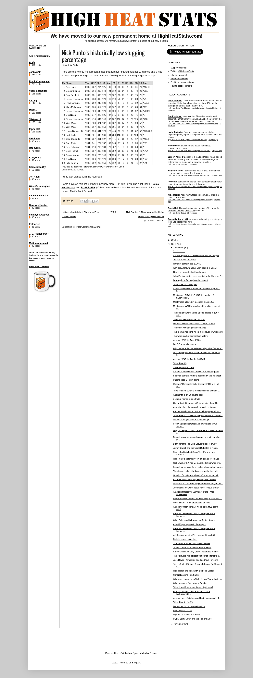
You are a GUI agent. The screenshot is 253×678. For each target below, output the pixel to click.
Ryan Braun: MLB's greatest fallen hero (191, 502)
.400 (94, 111)
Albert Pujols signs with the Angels (189, 524)
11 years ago (192, 164)
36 (140, 159)
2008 (87, 91)
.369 (94, 107)
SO (140, 83)
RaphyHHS (35, 148)
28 (109, 131)
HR (127, 83)
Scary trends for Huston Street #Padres (191, 543)
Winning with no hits (182, 610)
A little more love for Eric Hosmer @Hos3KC (194, 535)
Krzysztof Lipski (176, 170)
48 (140, 139)
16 (63, 147)
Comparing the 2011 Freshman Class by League (196, 255)
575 (114, 115)
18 (63, 155)
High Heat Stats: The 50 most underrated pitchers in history (190, 200)
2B (123, 83)
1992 (87, 131)
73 (140, 127)
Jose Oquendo (73, 139)
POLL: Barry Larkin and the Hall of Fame (192, 619)
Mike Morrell (174, 195)
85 (140, 111)
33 (109, 107)
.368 (94, 99)
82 (136, 131)
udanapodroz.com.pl (177, 148)
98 (136, 123)
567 (114, 107)
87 (119, 115)
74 (136, 91)
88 (136, 99)
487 (114, 147)
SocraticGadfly (37, 167)
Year (87, 83)
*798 (145, 119)
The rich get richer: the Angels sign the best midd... (197, 471)
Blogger (136, 662)
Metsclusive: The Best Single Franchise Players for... (198, 483)
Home (112, 211)
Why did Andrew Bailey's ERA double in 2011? (195, 268)
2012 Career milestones (184, 344)
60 (140, 155)
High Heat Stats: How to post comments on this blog (187, 140)
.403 (94, 123)
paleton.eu (197, 173)
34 (132, 111)
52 (119, 91)
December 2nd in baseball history (189, 606)
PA (114, 83)
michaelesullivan (38, 195)
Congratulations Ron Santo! (186, 575)
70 (140, 87)
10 (132, 103)
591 (114, 127)
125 (104, 87)
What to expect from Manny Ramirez (190, 583)
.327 (99, 115)
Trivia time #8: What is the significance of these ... (196, 390)
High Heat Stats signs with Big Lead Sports (193, 571)
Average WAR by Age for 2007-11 (189, 359)
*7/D (145, 99)
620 (114, 155)
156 (104, 163)
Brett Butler (71, 135)
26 (109, 95)
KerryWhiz (35, 157)
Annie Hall (173, 208)
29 (132, 115)
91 (140, 143)
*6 (144, 95)
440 (114, 87)
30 (109, 151)
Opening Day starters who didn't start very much (195, 475)
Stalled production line (183, 367)
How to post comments (181, 86)
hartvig (33, 100)
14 (123, 91)
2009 (87, 87)
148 (104, 119)
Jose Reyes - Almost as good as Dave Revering (195, 560)
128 (104, 95)
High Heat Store (39, 266)
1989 (87, 155)
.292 (94, 103)
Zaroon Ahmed (175, 157)
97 (136, 111)
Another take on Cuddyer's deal (188, 395)
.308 (99, 127)
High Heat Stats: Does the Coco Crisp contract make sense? (191, 224)
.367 (94, 127)
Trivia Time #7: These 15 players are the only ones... (197, 415)
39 (132, 127)
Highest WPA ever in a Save (186, 614)
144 (104, 91)
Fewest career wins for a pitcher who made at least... (198, 467)
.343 (99, 135)
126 (104, 107)
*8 (144, 115)
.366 (94, 91)
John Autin (35, 72)
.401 (94, 135)
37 (109, 115)
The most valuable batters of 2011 (189, 319)
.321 (99, 123)
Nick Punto (71, 87)
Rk (63, 83)
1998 (87, 103)
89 (136, 107)
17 (119, 103)
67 (136, 139)
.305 (99, 99)
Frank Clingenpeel (39, 81)
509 (114, 111)
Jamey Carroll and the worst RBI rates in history (195, 448)
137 (104, 123)
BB (136, 83)
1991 (87, 135)
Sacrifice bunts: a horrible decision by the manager (197, 376)
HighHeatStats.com (179, 36)
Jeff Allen (34, 176)
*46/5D (146, 87)
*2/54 (145, 151)
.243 (99, 103)
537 (114, 123)
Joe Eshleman (175, 100)
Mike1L (33, 110)
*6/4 (145, 163)
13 (63, 135)
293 (114, 159)
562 (114, 163)
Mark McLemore (73, 107)
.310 (94, 147)
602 (114, 119)
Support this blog (178, 68)
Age (109, 83)
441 (114, 139)
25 (132, 123)
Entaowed (34, 224)
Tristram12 (35, 119)
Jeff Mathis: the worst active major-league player (196, 488)
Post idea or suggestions (182, 82)
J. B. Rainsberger (39, 233)
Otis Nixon (71, 115)
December (179, 247)
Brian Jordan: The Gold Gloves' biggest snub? (194, 444)
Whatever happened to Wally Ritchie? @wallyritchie (197, 579)
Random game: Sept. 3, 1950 (187, 264)
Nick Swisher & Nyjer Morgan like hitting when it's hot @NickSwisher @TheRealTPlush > (145, 216)
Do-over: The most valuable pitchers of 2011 (194, 323)
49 (140, 151)
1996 (87, 115)
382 (114, 151)
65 (119, 123)
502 (114, 95)
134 (104, 147)
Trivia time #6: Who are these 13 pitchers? (193, 587)
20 (63, 163)
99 (140, 91)
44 (119, 147)
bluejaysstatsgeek (39, 214)
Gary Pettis (71, 143)
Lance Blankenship (75, 131)
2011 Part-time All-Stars (184, 259)
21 (132, 151)
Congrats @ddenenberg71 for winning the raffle (195, 403)
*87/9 (145, 159)
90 (140, 119)
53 (132, 107)
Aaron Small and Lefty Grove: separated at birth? (196, 551)
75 (136, 95)
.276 (99, 155)
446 (114, 131)
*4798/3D (147, 131)
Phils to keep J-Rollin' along (186, 380)
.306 (94, 159)
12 (63, 131)
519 (114, 91)
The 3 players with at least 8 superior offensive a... (196, 556)
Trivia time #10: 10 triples (185, 284)
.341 (99, 131)
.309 (99, 91)
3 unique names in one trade (186, 399)
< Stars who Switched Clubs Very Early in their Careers (80, 214)
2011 (173, 244)
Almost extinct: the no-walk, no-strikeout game (195, 407)
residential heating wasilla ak (181, 210)
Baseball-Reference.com (85, 167)
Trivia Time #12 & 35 (183, 602)
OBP (93, 83)
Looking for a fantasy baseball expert (190, 280)
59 (119, 131)
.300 (99, 95)
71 (140, 95)
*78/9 (145, 91)
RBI (131, 83)
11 (63, 127)
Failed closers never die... (185, 539)
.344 (99, 119)
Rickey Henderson (74, 99)
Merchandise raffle (179, 78)
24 (109, 91)
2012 (173, 240)
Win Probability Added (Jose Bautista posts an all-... (197, 498)
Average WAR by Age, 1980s (186, 340)
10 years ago (213, 140)
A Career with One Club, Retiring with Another (194, 479)
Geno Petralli (72, 151)
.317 (99, 107)
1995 (87, 123)
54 (136, 143)
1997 (87, 111)
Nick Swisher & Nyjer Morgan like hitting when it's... (197, 463)
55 (119, 95)
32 (132, 99)
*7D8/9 (146, 111)
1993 (87, 127)
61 (136, 87)
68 (140, 115)
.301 (99, 139)
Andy (32, 62)
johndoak (172, 181)
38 (132, 87)
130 (104, 103)
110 (118, 119)
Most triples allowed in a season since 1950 (193, 302)
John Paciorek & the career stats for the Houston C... (198, 276)
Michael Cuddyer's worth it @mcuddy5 (191, 419)
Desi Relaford (72, 95)
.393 (94, 131)
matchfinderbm (175, 132)
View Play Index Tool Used (111, 167)
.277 (99, 143)
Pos (145, 83)
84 (119, 111)
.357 (94, 139)
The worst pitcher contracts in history (190, 336)
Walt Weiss (71, 123)
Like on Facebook (179, 75)
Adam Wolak (174, 145)
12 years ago (192, 213)
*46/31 (146, 139)
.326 (94, 155)
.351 (94, 95)
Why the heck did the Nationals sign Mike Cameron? (197, 348)
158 (104, 127)
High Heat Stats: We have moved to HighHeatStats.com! (189, 151)
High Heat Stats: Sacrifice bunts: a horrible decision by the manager (193, 187)
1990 (87, 151)
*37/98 (146, 103)
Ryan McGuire (73, 103)
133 (104, 151)
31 (109, 87)
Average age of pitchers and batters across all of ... (197, 598)
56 (119, 87)
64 (140, 107)
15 (123, 87)
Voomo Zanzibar (38, 91)
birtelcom (34, 138)
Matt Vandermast (38, 243)
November (179, 624)
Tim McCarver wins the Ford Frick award (192, 547)
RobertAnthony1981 (178, 219)
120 (104, 111)
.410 (94, 119)
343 (114, 143)
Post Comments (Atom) (88, 227)
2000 (87, 95)
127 (104, 139)
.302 (99, 151)
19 (132, 143)
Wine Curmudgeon (39, 186)
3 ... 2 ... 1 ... (179, 251)
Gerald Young (72, 155)
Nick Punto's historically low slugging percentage (196, 459)
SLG (99, 83)
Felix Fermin (72, 163)
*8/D (145, 143)
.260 (99, 147)
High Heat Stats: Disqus (177, 164)
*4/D (145, 107)
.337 (94, 87)
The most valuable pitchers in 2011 (189, 328)
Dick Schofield (72, 147)
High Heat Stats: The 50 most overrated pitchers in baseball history (193, 108)
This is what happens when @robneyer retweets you (197, 332)
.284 (99, 87)
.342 (99, 111)
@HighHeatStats (186, 71)
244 (114, 103)
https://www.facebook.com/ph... (195, 195)
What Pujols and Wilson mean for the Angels (194, 520)
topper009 (34, 129)
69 (140, 147)
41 (109, 99)
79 (119, 107)
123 (104, 99)
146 (104, 155)
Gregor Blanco (73, 91)
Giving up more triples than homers (189, 272)
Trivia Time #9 (179, 363)
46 (132, 95)
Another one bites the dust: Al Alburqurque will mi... (197, 411)
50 (119, 127)
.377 (94, 115)
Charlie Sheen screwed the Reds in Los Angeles (196, 371)
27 (109, 139)
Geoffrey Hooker (38, 205)
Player (69, 83)
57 (140, 123)
